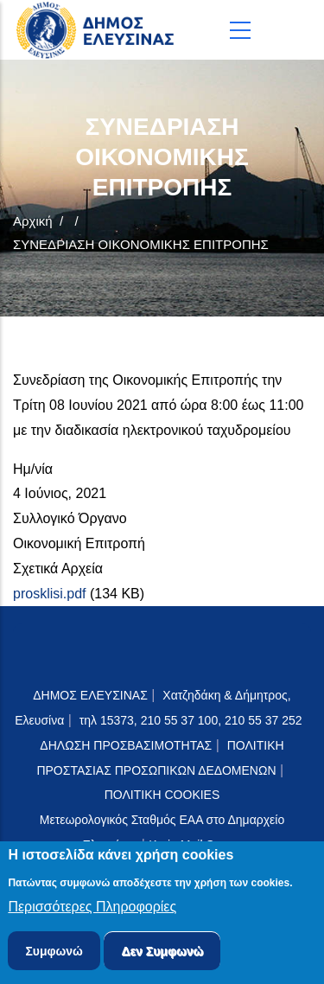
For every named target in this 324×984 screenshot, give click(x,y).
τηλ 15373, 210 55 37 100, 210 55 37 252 (192, 720)
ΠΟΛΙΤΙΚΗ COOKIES (162, 795)
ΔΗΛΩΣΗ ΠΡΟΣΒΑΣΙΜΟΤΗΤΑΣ (126, 745)
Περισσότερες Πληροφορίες (92, 910)
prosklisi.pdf (49, 593)
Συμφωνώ (54, 955)
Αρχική (33, 221)
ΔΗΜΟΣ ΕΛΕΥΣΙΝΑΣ (90, 695)
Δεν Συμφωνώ (162, 955)
